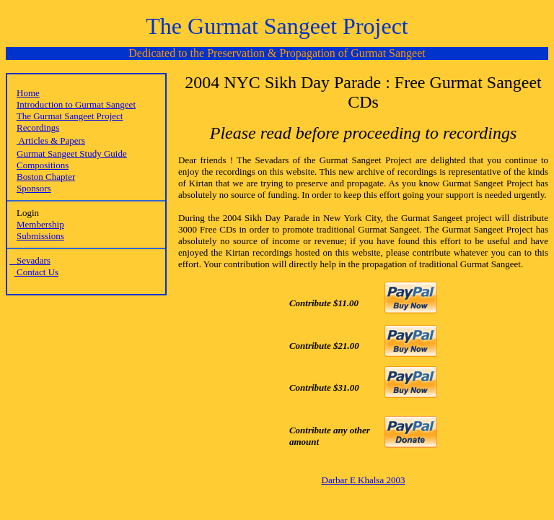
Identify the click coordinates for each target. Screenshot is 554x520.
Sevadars (29, 260)
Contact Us (36, 271)
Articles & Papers (51, 140)
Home (28, 92)
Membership (40, 224)
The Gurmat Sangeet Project (70, 115)
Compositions (43, 165)
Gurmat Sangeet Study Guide (72, 153)
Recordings (38, 127)
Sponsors (34, 188)
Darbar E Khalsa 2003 (363, 479)
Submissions (40, 235)
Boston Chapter (46, 176)
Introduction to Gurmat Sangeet (76, 104)
